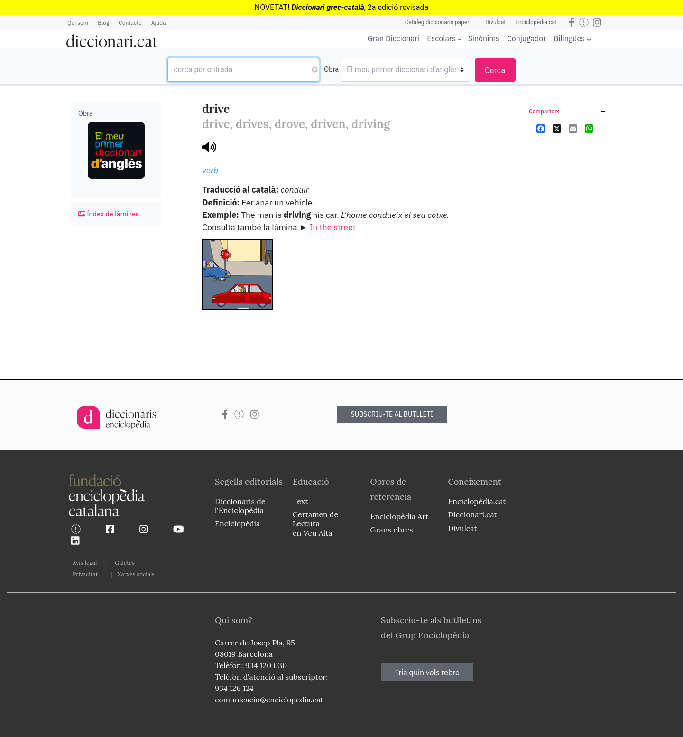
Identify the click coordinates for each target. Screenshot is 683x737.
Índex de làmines (108, 214)
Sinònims (483, 38)
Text (300, 501)
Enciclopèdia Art (399, 516)
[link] (567, 112)
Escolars (441, 38)
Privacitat (85, 574)
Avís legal (85, 562)
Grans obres (391, 529)
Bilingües (569, 38)
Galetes (125, 562)
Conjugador (526, 38)
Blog (103, 22)
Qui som (77, 22)
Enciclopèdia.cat (536, 22)
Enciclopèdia (237, 523)
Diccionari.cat (472, 514)
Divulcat (495, 22)
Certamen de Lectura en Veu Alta (315, 523)
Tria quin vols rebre (427, 672)
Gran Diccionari (394, 38)
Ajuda (158, 22)
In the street (332, 227)
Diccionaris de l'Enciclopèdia (240, 505)
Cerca (495, 70)
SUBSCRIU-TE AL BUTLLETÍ (392, 414)
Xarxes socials (135, 574)
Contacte (130, 22)
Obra (331, 69)
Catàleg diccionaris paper (437, 22)
